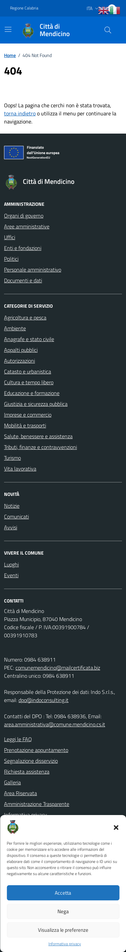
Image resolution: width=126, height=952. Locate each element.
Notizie (11, 506)
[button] (116, 826)
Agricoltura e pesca (25, 317)
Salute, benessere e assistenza (38, 436)
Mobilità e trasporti (25, 425)
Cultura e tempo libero (28, 382)
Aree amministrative (26, 226)
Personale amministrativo (32, 269)
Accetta (63, 893)
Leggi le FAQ (18, 739)
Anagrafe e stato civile (29, 339)
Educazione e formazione (31, 393)
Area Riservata (20, 793)
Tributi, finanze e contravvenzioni (40, 447)
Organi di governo (23, 216)
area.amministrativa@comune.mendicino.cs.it (54, 724)
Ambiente (15, 328)
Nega (63, 911)
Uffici (9, 237)
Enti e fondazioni (22, 248)
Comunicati (16, 516)
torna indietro (20, 113)
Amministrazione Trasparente (36, 804)
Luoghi (11, 564)
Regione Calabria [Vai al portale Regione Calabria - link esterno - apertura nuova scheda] (24, 8)
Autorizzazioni (19, 361)
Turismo (12, 458)
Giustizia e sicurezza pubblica (36, 404)
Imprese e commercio (27, 415)
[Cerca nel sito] (108, 30)
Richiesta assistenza (26, 771)
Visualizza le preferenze (63, 930)
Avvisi (10, 527)
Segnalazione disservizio (31, 761)
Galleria (12, 782)
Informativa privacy (64, 944)
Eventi (11, 575)
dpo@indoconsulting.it (43, 700)
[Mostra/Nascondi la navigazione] (8, 29)
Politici (11, 259)
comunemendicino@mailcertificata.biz (57, 668)
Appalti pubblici (21, 350)
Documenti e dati (23, 280)
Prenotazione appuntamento (36, 750)
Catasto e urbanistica (27, 371)
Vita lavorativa (20, 469)
